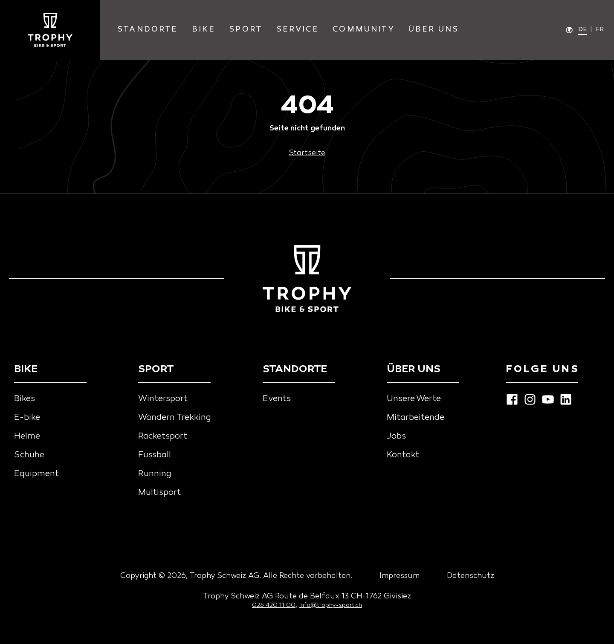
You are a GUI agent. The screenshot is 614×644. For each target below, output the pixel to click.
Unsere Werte (414, 399)
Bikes (24, 399)
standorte (147, 29)
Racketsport (162, 436)
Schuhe (29, 455)
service (297, 29)
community (364, 29)
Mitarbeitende (415, 418)
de (582, 29)
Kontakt (403, 455)
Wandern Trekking (174, 418)
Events (277, 399)
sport (246, 29)
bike (204, 29)
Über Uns (433, 29)
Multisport (159, 493)
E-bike (27, 418)
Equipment (36, 474)
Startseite (307, 153)
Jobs (396, 436)
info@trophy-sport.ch (330, 605)
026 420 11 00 (273, 605)
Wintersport (163, 399)
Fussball (154, 455)
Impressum (399, 576)
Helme (27, 436)
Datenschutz (470, 576)
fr (600, 29)
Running (154, 474)
